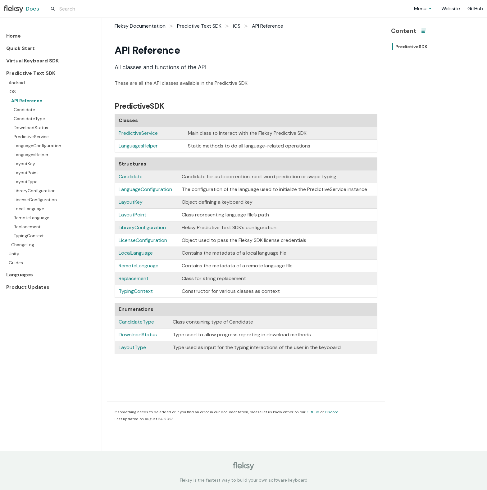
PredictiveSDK (411, 46)
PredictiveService (31, 136)
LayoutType (26, 181)
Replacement (27, 226)
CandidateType (29, 118)
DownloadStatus (31, 127)
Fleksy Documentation (140, 26)
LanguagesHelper (31, 154)
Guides (16, 262)
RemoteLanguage (31, 217)
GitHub (313, 412)
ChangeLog (22, 244)
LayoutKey (24, 163)
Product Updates (27, 287)
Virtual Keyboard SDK (32, 60)
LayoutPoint (26, 172)
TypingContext (29, 235)
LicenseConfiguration (35, 199)
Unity (14, 253)
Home (13, 36)
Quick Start (20, 48)
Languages (19, 274)
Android (17, 82)
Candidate (24, 109)
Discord (332, 412)
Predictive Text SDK (30, 73)
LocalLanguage (29, 208)
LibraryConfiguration (35, 190)
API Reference (26, 100)
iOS (12, 91)
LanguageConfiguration (37, 145)
